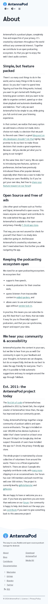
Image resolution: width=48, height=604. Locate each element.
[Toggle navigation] (19, 9)
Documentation (10, 565)
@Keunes (7, 488)
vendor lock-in (25, 305)
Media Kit (30, 560)
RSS (7, 589)
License (25, 598)
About (6, 552)
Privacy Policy (35, 598)
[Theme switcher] (13, 9)
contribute (12, 509)
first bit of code (14, 402)
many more (37, 470)
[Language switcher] (6, 9)
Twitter (8, 584)
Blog (5, 557)
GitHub (8, 576)
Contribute (8, 561)
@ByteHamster (26, 485)
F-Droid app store (30, 225)
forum (26, 502)
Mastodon (10, 572)
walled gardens (23, 297)
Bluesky (8, 580)
